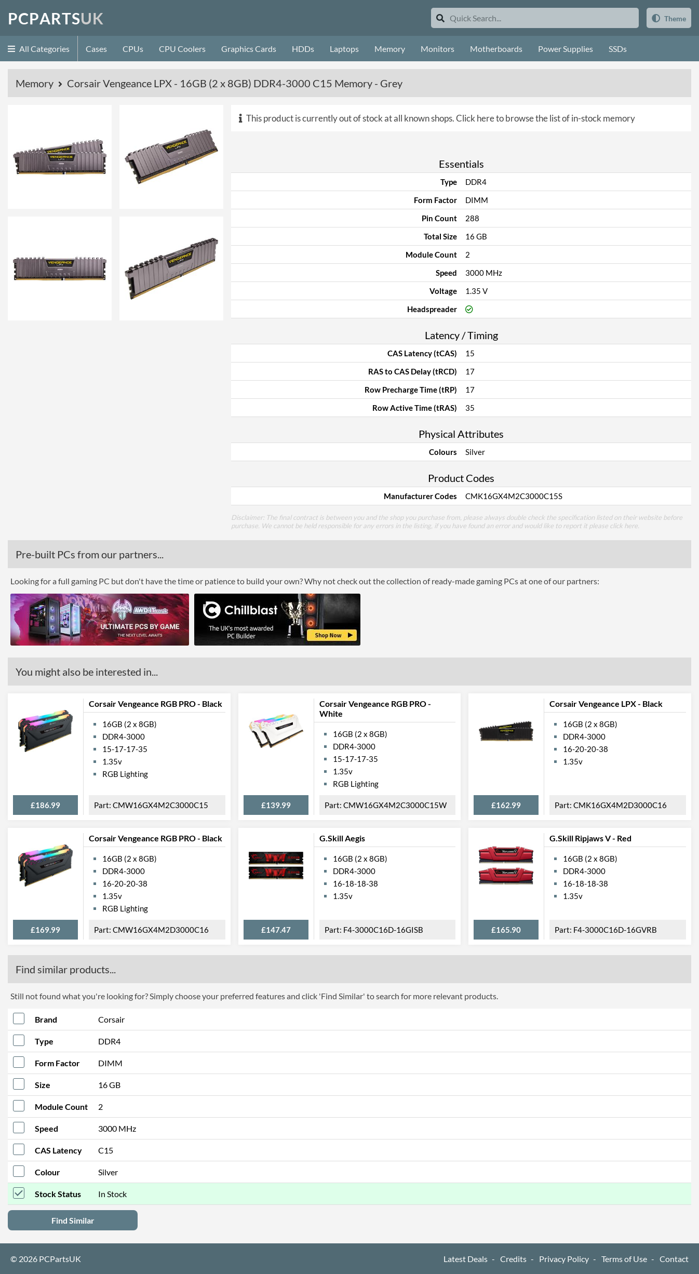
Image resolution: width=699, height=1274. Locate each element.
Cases (96, 48)
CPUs (133, 48)
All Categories (39, 48)
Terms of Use (624, 1259)
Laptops (344, 48)
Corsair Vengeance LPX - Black (606, 703)
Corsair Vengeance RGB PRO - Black (155, 703)
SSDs (618, 48)
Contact (674, 1259)
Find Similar (73, 1220)
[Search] (440, 18)
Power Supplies (565, 48)
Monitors (437, 48)
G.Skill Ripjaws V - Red (590, 838)
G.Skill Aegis (342, 838)
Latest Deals (465, 1259)
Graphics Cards (248, 48)
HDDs (303, 48)
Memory (389, 48)
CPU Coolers (182, 48)
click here (624, 525)
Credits (513, 1259)
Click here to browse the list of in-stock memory (545, 118)
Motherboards (496, 48)
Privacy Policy (564, 1259)
